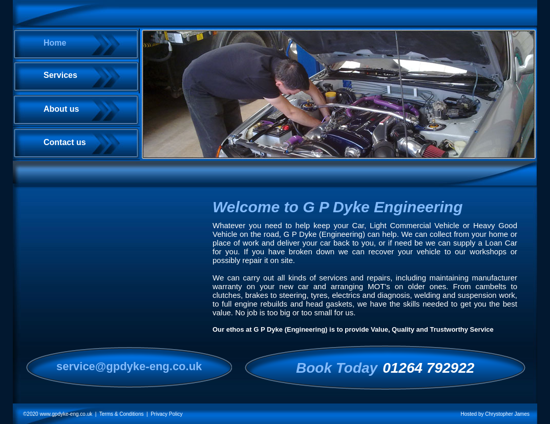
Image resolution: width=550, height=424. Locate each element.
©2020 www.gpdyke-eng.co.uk (57, 414)
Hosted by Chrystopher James (495, 414)
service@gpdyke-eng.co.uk (129, 366)
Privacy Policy (166, 414)
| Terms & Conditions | (121, 414)
